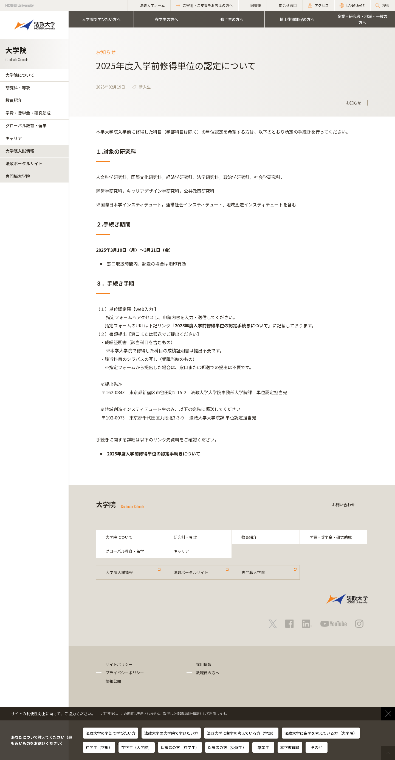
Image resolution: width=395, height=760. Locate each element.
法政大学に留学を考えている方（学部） (241, 733)
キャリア (13, 138)
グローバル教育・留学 (26, 125)
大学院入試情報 (19, 151)
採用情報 (203, 664)
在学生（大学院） (136, 747)
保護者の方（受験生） (227, 747)
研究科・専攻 (17, 87)
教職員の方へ (207, 672)
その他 (316, 747)
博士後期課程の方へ (297, 19)
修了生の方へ (231, 19)
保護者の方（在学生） (180, 747)
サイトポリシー (119, 664)
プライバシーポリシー (125, 672)
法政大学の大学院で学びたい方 (171, 733)
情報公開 (113, 681)
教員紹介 (13, 100)
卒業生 (263, 747)
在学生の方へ (166, 19)
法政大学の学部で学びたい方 (111, 733)
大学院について (19, 75)
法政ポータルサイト (24, 163)
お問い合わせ (343, 504)
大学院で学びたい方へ (101, 19)
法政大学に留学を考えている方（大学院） (320, 733)
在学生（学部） (99, 747)
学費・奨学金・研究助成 (28, 113)
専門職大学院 (17, 176)
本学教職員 (290, 747)
